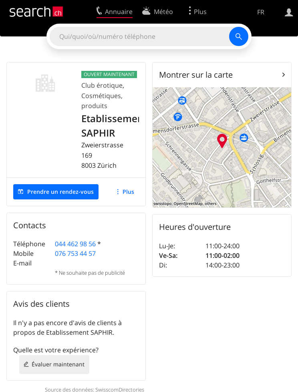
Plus (128, 191)
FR (260, 12)
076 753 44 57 (75, 253)
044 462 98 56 (75, 243)
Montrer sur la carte (196, 74)
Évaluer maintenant (58, 364)
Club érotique (102, 85)
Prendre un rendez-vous (60, 191)
